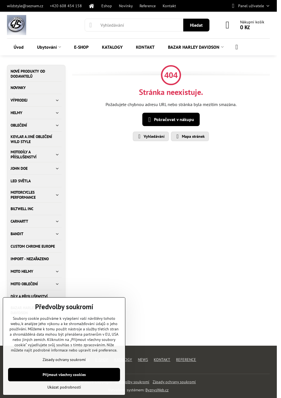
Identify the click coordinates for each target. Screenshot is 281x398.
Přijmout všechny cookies (64, 374)
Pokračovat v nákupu (170, 119)
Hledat (196, 25)
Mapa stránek (190, 136)
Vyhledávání (150, 136)
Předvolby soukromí (132, 381)
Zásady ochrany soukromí (174, 381)
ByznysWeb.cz (156, 389)
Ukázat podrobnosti (64, 387)
